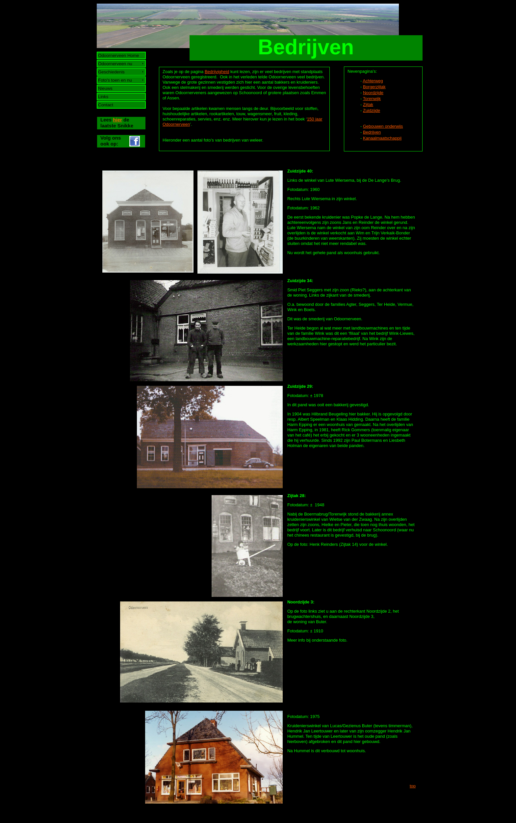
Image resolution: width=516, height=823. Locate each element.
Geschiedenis (111, 71)
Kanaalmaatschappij (382, 138)
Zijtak (368, 104)
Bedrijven (372, 132)
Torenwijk (372, 98)
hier (117, 119)
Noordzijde (373, 92)
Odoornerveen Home (118, 55)
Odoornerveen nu (115, 63)
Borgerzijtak (374, 86)
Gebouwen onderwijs (383, 126)
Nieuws (105, 88)
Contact (106, 104)
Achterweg (373, 80)
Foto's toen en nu (115, 80)
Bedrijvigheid (217, 71)
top (413, 785)
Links (103, 96)
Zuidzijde (371, 110)
